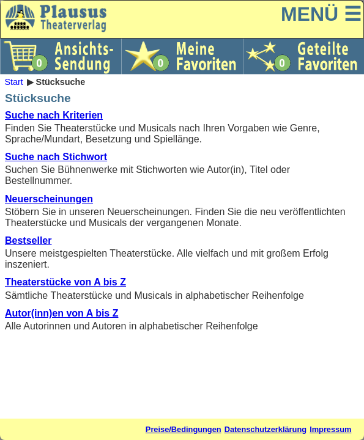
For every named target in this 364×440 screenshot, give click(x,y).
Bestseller (28, 240)
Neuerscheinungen (49, 199)
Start (13, 82)
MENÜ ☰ (321, 14)
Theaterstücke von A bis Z (65, 282)
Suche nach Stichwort (56, 157)
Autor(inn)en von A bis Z (61, 313)
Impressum (330, 429)
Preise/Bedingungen (183, 429)
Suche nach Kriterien (54, 115)
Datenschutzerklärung (265, 429)
